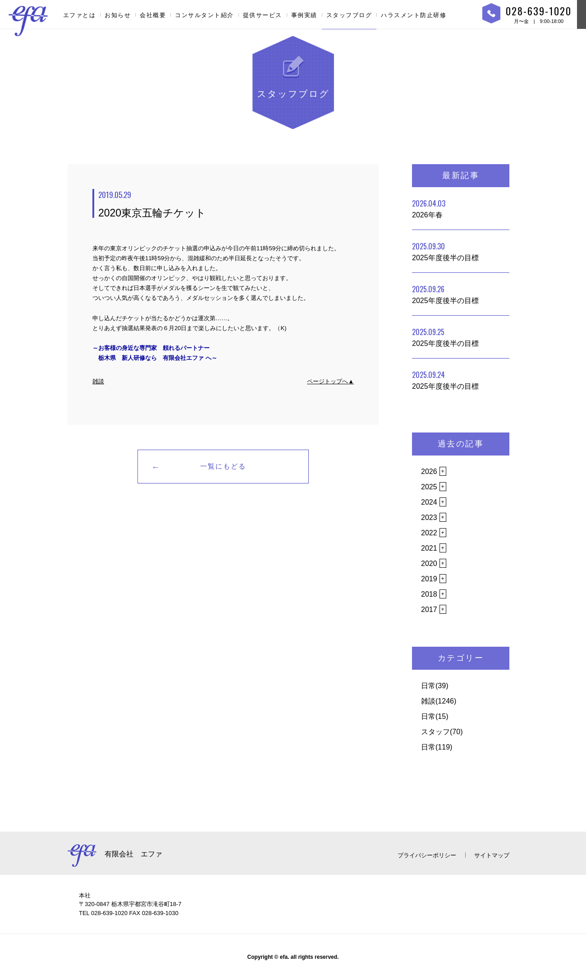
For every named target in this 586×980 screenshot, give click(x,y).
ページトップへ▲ (330, 381)
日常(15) (434, 716)
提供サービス (262, 15)
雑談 (98, 381)
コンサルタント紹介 (204, 15)
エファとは (79, 15)
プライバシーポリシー (427, 855)
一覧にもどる (223, 466)
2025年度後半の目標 (445, 251)
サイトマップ (491, 855)
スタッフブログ (349, 15)
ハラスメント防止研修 (413, 15)
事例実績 (304, 15)
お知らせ (118, 15)
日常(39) (434, 686)
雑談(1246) (438, 701)
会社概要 (153, 15)
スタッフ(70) (441, 732)
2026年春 (428, 208)
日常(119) (436, 747)
